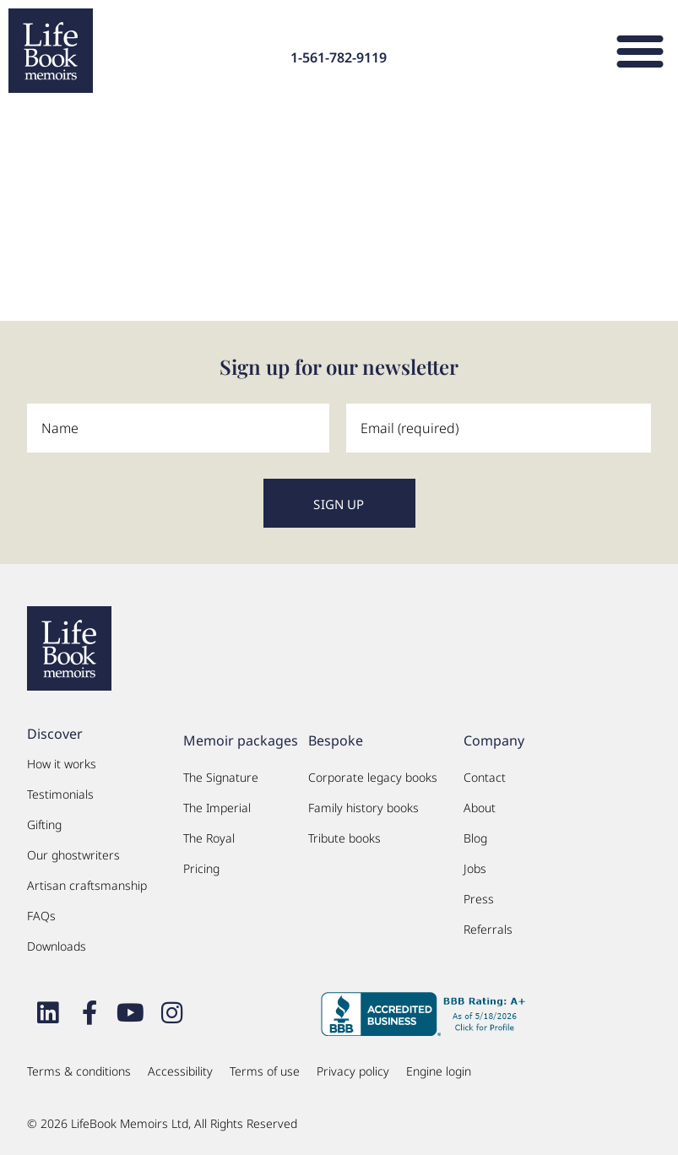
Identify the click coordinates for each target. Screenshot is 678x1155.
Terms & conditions (79, 1071)
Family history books (363, 808)
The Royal (209, 838)
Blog (475, 838)
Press (479, 899)
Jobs (475, 868)
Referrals (488, 929)
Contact (485, 777)
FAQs (41, 916)
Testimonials (60, 794)
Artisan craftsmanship (87, 885)
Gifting (44, 824)
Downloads (56, 946)
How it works (61, 764)
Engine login (438, 1071)
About (480, 808)
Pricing (201, 868)
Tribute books (344, 838)
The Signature (220, 777)
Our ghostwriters (73, 855)
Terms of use (265, 1071)
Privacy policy (353, 1071)
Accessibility (180, 1071)
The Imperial (217, 808)
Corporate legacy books (372, 777)
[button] (640, 51)
